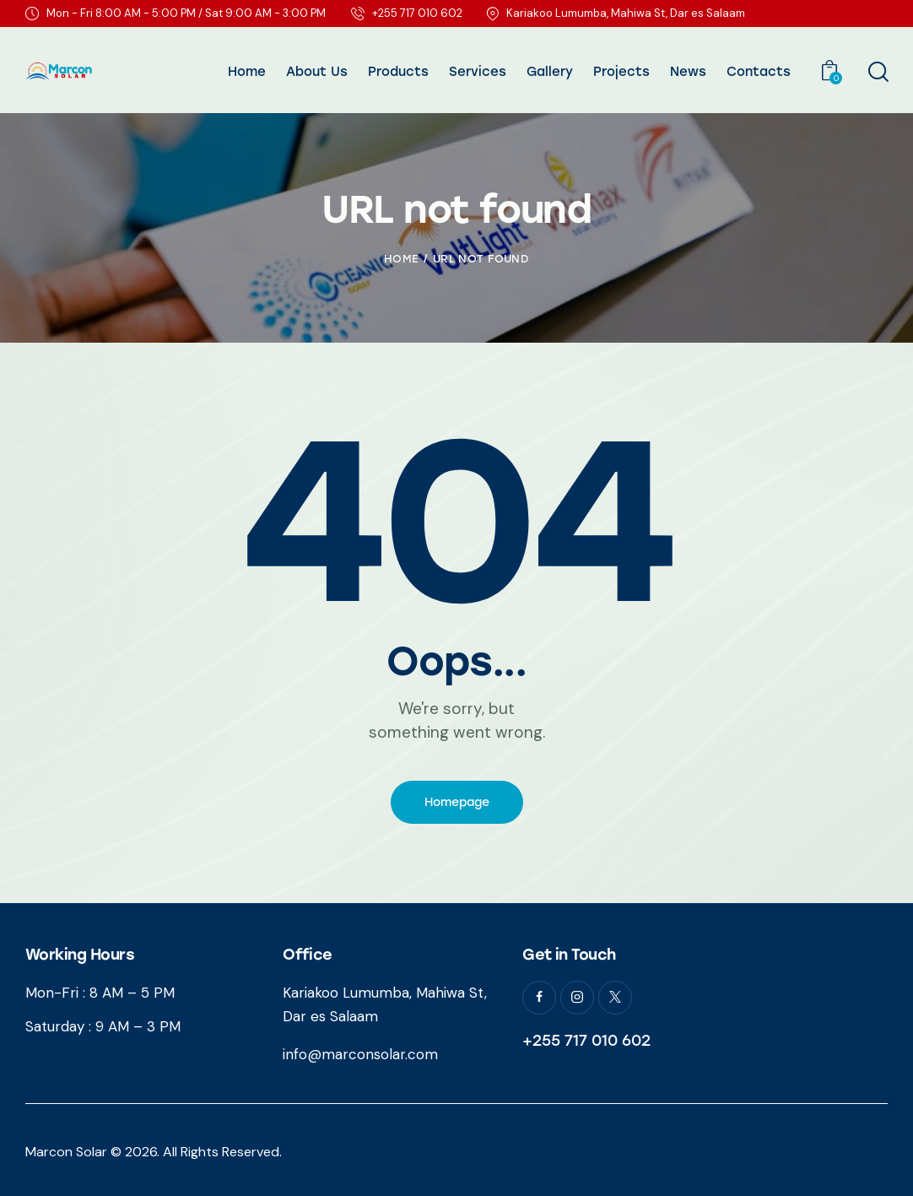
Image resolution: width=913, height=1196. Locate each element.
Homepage (456, 802)
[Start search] (877, 72)
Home (401, 258)
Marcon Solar (66, 1152)
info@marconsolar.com (360, 1054)
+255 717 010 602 (586, 1040)
